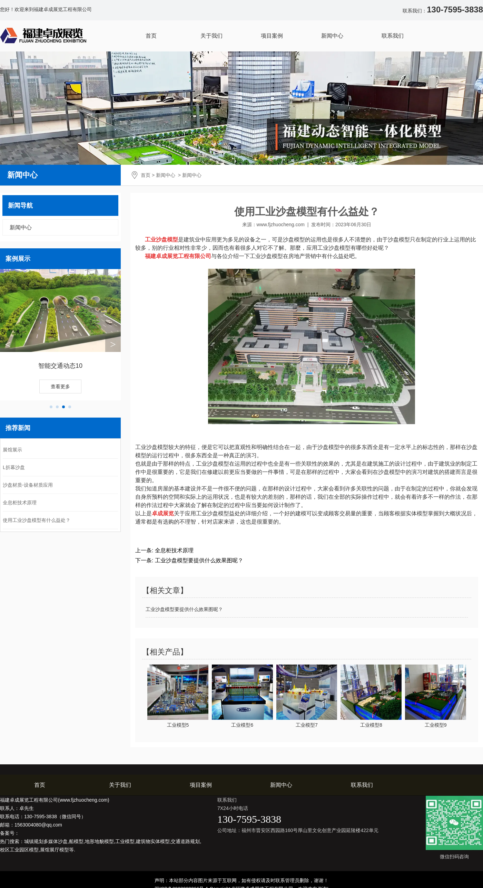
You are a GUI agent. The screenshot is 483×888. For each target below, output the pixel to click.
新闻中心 (332, 36)
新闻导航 (20, 205)
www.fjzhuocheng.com (281, 224)
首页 (151, 36)
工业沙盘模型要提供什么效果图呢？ (198, 560)
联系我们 (393, 36)
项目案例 (272, 36)
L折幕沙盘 (14, 467)
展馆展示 (12, 449)
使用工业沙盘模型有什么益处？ (36, 520)
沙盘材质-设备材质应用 (28, 485)
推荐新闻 (18, 427)
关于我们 (211, 36)
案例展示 (18, 258)
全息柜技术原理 (20, 502)
